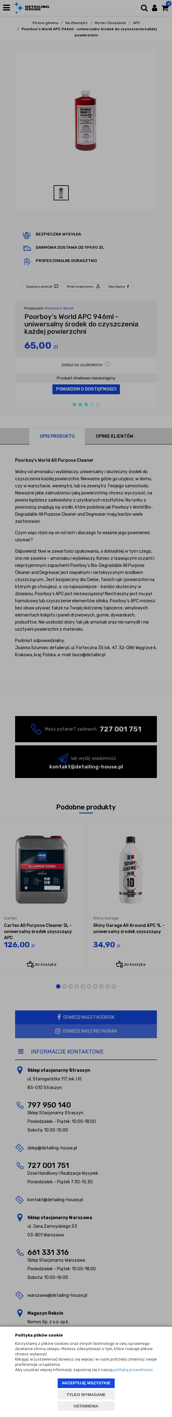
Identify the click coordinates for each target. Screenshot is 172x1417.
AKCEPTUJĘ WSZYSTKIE (86, 1383)
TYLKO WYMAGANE (86, 1394)
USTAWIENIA (86, 1406)
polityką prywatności (133, 1369)
